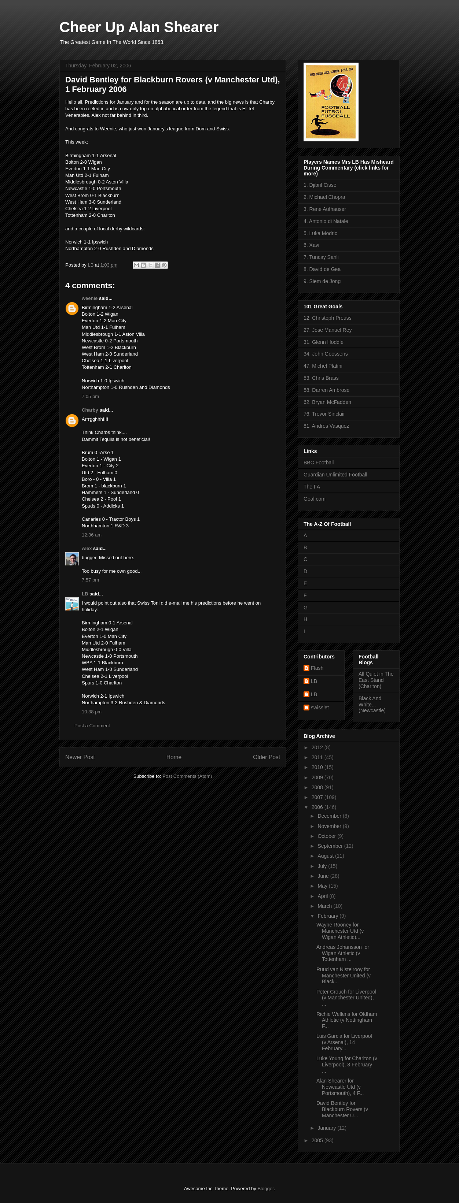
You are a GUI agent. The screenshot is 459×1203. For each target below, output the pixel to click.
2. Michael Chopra (324, 197)
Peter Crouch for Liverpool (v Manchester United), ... (346, 998)
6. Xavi (311, 245)
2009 (318, 777)
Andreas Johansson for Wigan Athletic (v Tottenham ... (342, 953)
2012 (318, 747)
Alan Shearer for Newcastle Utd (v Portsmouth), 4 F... (340, 1087)
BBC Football (319, 462)
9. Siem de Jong (322, 281)
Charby (90, 410)
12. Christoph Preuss (328, 318)
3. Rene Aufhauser (325, 209)
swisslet (320, 707)
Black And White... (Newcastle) (372, 704)
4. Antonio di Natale (326, 221)
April (323, 896)
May (322, 886)
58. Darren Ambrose (326, 390)
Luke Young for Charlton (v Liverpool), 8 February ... (346, 1064)
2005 (318, 1140)
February (328, 916)
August (326, 856)
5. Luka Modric (320, 233)
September (330, 846)
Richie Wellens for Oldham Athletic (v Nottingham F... (346, 1020)
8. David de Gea (322, 269)
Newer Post (80, 757)
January (327, 1128)
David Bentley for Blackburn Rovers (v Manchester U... (342, 1109)
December (329, 816)
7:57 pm (90, 580)
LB (85, 594)
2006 (318, 807)
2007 (318, 797)
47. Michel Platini (323, 366)
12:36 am (92, 535)
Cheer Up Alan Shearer (139, 27)
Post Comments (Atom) (187, 776)
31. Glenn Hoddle (324, 342)
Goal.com (315, 499)
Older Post (266, 757)
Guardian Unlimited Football (335, 475)
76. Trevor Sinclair (324, 414)
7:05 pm (90, 396)
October (327, 836)
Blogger (265, 1188)
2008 (318, 787)
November (329, 826)
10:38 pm (92, 711)
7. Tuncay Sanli (321, 257)
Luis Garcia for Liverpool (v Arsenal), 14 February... (344, 1042)
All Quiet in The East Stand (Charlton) (376, 680)
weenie (90, 298)
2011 (318, 757)
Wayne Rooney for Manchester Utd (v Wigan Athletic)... (340, 931)
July (322, 866)
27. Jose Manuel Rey (328, 330)
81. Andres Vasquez (326, 426)
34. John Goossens (326, 354)
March (325, 906)
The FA (312, 487)
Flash (317, 668)
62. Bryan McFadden (327, 402)
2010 (318, 767)
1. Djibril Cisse (320, 185)
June (323, 876)
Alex (87, 548)
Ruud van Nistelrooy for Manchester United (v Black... (343, 975)
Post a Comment (92, 725)
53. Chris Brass (321, 378)
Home (174, 757)
